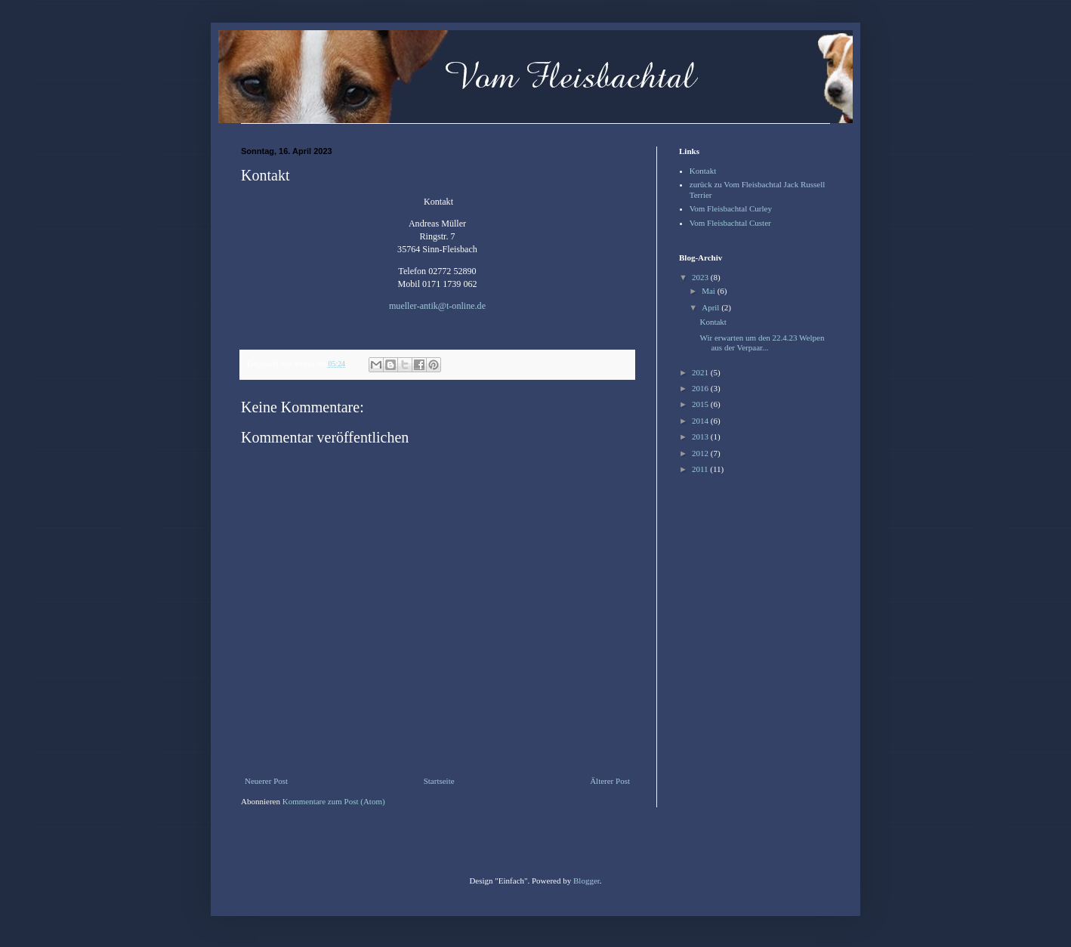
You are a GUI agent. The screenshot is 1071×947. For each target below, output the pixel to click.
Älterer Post (610, 780)
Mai (709, 290)
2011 (701, 469)
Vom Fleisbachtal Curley (731, 208)
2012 (701, 453)
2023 (701, 277)
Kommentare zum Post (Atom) (333, 801)
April (711, 307)
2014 (701, 420)
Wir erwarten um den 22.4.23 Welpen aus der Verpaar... (761, 342)
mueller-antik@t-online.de (437, 306)
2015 (701, 404)
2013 (701, 436)
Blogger (586, 880)
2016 (701, 388)
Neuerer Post (266, 780)
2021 (701, 372)
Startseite (439, 780)
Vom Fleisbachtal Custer (730, 222)
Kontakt (703, 170)
